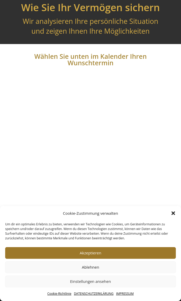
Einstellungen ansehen (90, 281)
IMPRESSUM (125, 293)
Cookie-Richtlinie (59, 293)
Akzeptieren (90, 252)
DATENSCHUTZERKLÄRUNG (94, 293)
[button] (173, 213)
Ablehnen (90, 267)
